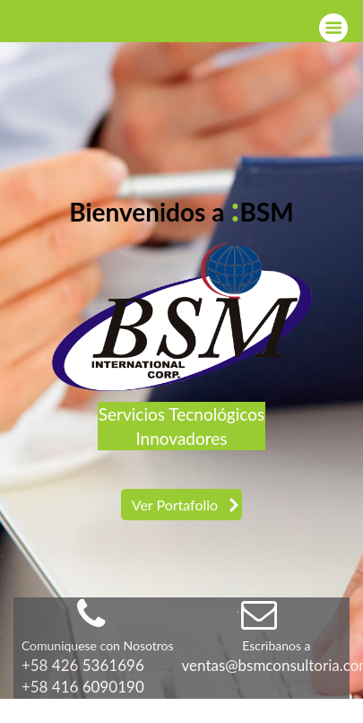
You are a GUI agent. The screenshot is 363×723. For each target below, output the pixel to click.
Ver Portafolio (175, 504)
